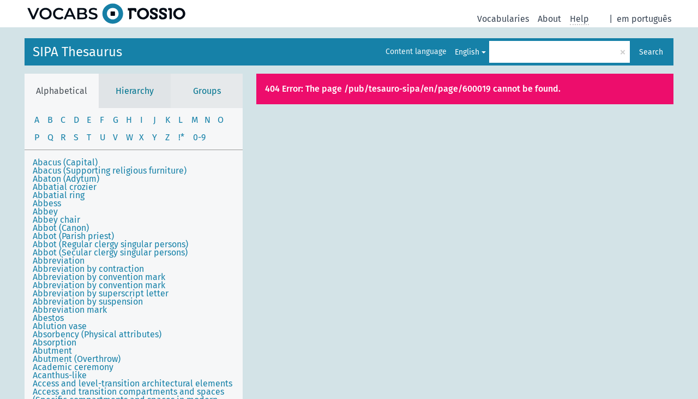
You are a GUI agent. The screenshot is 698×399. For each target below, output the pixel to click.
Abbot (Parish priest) (73, 236)
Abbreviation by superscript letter (101, 293)
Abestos (48, 318)
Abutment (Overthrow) (77, 359)
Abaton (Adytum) (66, 179)
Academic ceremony (73, 367)
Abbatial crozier (65, 187)
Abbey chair (56, 220)
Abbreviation (59, 261)
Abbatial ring (59, 195)
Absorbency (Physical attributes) (97, 334)
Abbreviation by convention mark (99, 277)
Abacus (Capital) (65, 162)
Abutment (52, 351)
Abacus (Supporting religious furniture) (109, 170)
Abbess (47, 203)
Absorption (54, 342)
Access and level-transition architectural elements (132, 383)
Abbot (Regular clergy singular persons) (110, 244)
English (467, 52)
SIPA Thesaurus (77, 51)
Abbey (45, 211)
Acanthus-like (60, 375)
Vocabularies (503, 19)
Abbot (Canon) (61, 228)
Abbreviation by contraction (88, 269)
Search (651, 52)
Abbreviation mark (70, 310)
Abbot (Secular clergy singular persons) (110, 252)
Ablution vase (60, 326)
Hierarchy (135, 91)
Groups (207, 91)
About (549, 19)
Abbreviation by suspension (88, 301)
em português (644, 19)
